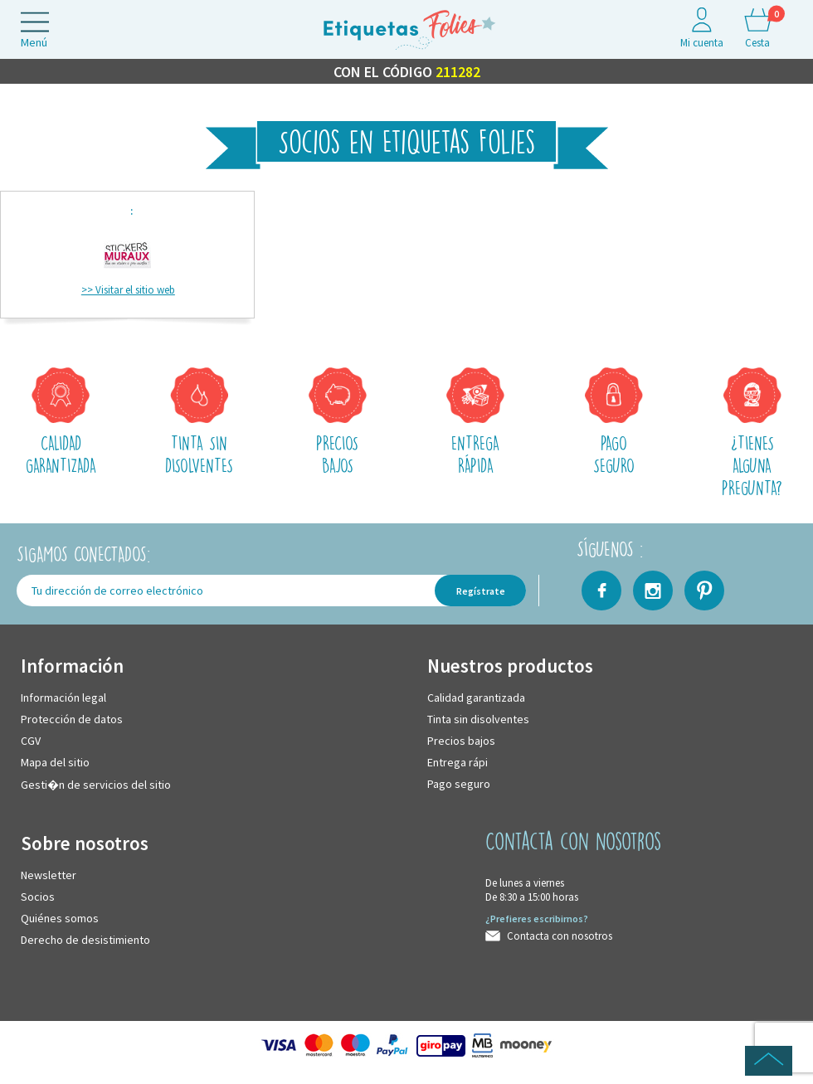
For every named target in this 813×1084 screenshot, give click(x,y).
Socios (38, 897)
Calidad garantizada (476, 698)
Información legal (63, 698)
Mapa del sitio (55, 763)
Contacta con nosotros (559, 937)
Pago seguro (458, 784)
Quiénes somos (60, 918)
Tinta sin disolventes (478, 719)
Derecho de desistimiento (85, 940)
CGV (31, 741)
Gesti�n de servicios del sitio (96, 785)
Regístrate (480, 592)
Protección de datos (72, 719)
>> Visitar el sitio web (128, 291)
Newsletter (48, 875)
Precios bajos (461, 741)
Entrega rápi (457, 763)
